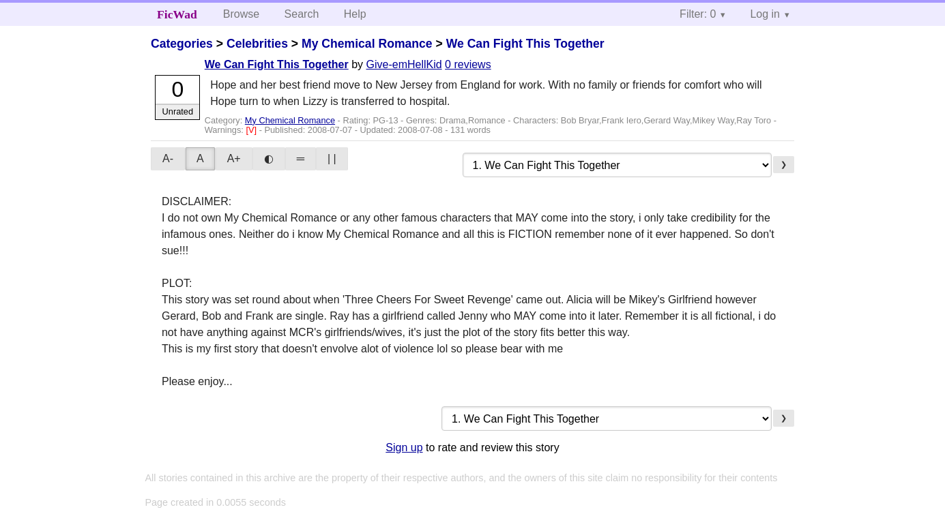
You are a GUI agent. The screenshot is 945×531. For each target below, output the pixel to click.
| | (332, 158)
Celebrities (257, 43)
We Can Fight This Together (525, 43)
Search (302, 14)
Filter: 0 (698, 14)
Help (355, 14)
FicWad (177, 14)
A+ (234, 158)
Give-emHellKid (404, 64)
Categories (182, 43)
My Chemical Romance (367, 43)
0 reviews (468, 64)
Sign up (404, 447)
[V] (252, 130)
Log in (765, 14)
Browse (241, 14)
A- (167, 158)
